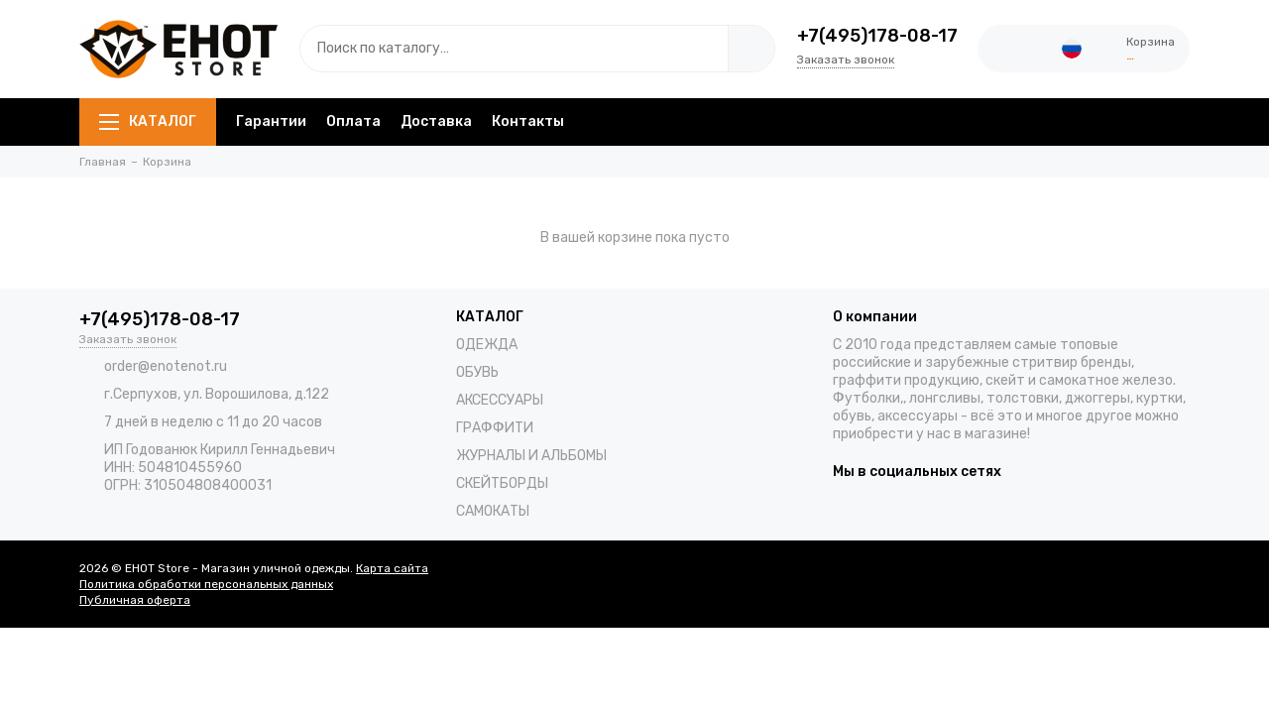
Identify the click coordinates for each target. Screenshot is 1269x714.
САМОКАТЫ (492, 511)
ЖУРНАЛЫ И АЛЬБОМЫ (531, 455)
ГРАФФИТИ (494, 427)
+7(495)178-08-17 (877, 36)
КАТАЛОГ (147, 121)
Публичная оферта (134, 600)
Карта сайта (392, 568)
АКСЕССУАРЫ (499, 400)
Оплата (353, 121)
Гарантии (271, 121)
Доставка (436, 121)
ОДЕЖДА (487, 344)
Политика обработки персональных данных (206, 584)
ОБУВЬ (477, 372)
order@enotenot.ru (165, 366)
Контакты (528, 121)
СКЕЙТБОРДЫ (502, 483)
